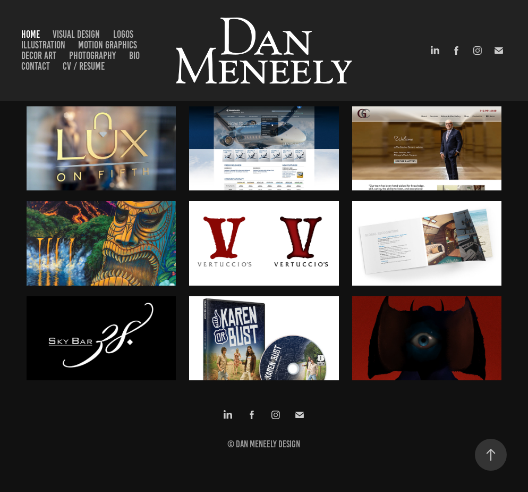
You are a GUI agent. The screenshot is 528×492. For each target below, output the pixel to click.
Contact (35, 66)
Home (30, 34)
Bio (134, 55)
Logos (123, 34)
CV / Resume (84, 66)
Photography (92, 55)
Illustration (43, 45)
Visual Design (76, 34)
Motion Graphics (107, 45)
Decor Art (38, 55)
